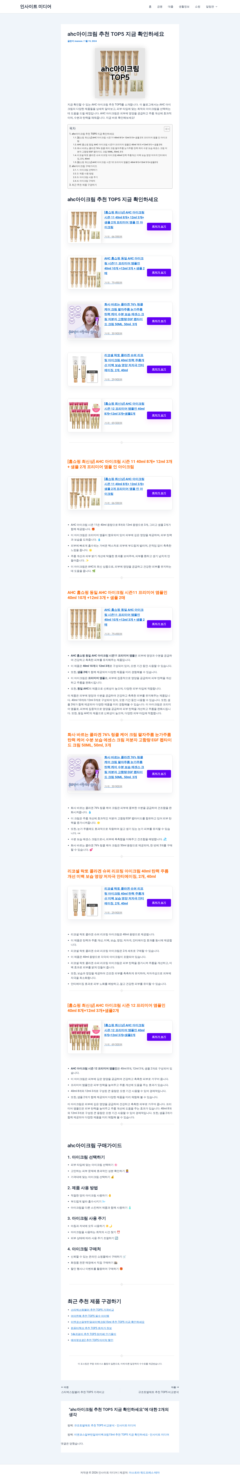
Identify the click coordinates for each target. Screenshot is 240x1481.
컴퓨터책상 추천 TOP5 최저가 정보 (91, 1329)
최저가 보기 (159, 226)
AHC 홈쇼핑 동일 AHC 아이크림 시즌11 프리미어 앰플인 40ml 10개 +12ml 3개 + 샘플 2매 (120, 144)
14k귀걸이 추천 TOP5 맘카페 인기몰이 (93, 1335)
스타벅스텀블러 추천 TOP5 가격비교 (92, 1310)
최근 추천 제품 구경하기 (84, 185)
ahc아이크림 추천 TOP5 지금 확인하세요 (93, 133)
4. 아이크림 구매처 (86, 181)
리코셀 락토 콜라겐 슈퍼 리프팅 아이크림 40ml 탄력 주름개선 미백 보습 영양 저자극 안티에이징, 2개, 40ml (122, 157)
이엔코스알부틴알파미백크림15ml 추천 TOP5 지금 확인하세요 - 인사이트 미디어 (122, 1435)
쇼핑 (198, 6)
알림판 (211, 6)
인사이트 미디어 (35, 6)
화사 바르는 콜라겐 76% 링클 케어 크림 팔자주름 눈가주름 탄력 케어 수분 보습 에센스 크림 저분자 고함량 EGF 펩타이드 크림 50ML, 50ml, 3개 (122, 150)
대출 (171, 6)
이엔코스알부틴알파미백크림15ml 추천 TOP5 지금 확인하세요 (108, 1323)
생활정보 (184, 6)
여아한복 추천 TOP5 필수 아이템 (90, 1316)
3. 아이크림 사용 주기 (87, 177)
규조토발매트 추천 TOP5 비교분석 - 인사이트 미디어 (105, 1426)
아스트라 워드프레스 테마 (144, 1472)
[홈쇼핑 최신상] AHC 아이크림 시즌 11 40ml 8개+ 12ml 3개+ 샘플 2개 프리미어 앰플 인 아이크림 (122, 139)
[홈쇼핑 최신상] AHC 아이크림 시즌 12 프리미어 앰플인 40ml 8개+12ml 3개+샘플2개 (117, 162)
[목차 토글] (165, 129)
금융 (160, 6)
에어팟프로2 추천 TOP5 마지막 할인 (92, 1341)
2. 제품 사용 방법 (85, 174)
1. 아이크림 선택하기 (87, 170)
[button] (215, 6)
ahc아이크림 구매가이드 (84, 166)
